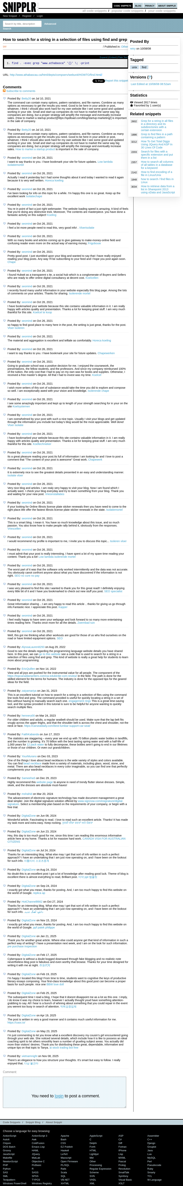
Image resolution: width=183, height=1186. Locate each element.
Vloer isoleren (16, 328)
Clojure (7, 1143)
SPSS (35, 1176)
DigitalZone (29, 816)
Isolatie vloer (15, 476)
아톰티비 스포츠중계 (36, 861)
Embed (112, 57)
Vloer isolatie (15, 425)
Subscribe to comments (19, 91)
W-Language (154, 1180)
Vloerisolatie (86, 228)
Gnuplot (151, 1147)
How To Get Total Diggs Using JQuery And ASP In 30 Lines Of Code (157, 144)
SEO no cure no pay (26, 576)
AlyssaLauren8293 (33, 647)
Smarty (151, 1173)
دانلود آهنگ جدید (34, 912)
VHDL (93, 1180)
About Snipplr (54, 1122)
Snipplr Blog (33, 1122)
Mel (92, 1158)
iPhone (122, 1151)
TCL (149, 1176)
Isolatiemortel (114, 510)
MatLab (36, 1158)
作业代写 (44, 965)
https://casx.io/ (16, 1023)
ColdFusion (38, 1143)
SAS (5, 1173)
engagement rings (80, 701)
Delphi (93, 1143)
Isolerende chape (98, 391)
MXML (122, 1158)
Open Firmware (69, 1162)
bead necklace (32, 764)
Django (151, 1143)
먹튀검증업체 (68, 1007)
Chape (12, 262)
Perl (149, 1162)
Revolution (124, 1169)
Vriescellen (14, 529)
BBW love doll (55, 984)
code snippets (122, 5)
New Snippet (10, 15)
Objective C (38, 1162)
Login (40, 15)
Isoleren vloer (118, 541)
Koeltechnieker (42, 444)
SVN (92, 1176)
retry (133, 48)
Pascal (122, 1162)
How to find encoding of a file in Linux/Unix (156, 173)
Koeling (51, 215)
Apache (65, 1136)
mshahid (27, 794)
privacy (149, 5)
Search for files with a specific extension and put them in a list (157, 154)
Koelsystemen (21, 407)
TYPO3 (36, 1180)
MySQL (151, 1158)
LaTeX (64, 1154)
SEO (60, 638)
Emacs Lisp (38, 1147)
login (59, 1096)
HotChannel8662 (32, 902)
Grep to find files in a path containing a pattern (157, 136)
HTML (93, 1151)
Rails (63, 1169)
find (144, 67)
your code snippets (162, 10)
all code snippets (94, 10)
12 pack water (35, 745)
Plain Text (123, 57)
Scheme (94, 1173)
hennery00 (28, 716)
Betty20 (26, 99)
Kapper (63, 607)
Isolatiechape (34, 196)
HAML (35, 1151)
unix (134, 67)
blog (138, 5)
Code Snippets (11, 1122)
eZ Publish (67, 1147)
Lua (149, 1154)
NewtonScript (10, 1162)
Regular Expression (100, 1169)
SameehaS (28, 778)
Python (7, 1169)
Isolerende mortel (79, 294)
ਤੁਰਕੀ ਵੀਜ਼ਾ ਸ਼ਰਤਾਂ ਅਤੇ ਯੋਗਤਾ (77, 823)
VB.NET (65, 1180)
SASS (35, 1173)
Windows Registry (42, 1184)
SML (5, 1176)
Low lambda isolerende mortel (57, 557)
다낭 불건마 (31, 1064)
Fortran (122, 1147)
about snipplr (167, 5)
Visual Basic (125, 1180)
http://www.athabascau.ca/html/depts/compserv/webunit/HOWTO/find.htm (55, 75)
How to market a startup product (35, 149)
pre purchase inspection (22, 946)
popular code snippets (128, 10)
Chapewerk (95, 460)
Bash (63, 1140)
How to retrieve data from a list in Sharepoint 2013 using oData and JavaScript (158, 189)
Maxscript (66, 1158)
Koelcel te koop (42, 312)
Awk (34, 1140)
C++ (149, 1140)
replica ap (39, 893)
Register (27, 15)
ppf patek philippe (44, 928)
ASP (120, 1136)
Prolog (122, 1165)
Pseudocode (154, 1165)
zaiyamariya (29, 691)
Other (124, 46)
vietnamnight (30, 1056)
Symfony (123, 1176)
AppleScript (96, 1136)
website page (44, 782)
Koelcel (96, 375)
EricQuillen (28, 669)
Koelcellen (92, 278)
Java (150, 1151)
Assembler (153, 1136)
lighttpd (94, 1154)
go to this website (49, 654)
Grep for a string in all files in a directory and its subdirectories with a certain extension (157, 125)
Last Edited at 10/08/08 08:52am (151, 84)
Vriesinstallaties (54, 494)
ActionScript (9, 1136)
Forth (92, 1147)
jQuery (36, 1154)
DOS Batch (9, 1147)
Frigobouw (94, 243)
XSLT (121, 1184)
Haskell (65, 1151)
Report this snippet (116, 81)
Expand (103, 57)
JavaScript (8, 1154)
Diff (120, 1143)
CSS (63, 1143)
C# (120, 1140)
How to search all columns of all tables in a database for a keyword (157, 164)
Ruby (150, 1169)
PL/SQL (65, 1165)
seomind (27, 158)
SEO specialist (113, 591)
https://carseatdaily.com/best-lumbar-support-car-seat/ (57, 726)
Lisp (120, 1154)
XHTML (65, 1184)
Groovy (7, 1151)
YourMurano (29, 756)
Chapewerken (106, 353)
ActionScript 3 (39, 1136)
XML (92, 1184)
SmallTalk (123, 1173)
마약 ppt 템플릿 (87, 877)
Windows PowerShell (14, 1184)
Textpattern (9, 1180)
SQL (63, 1176)
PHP (5, 1165)
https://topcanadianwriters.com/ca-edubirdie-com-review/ (42, 676)
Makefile (7, 1158)
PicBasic (36, 1165)
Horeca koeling (54, 181)
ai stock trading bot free (64, 1048)
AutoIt (6, 1140)
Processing (96, 1165)
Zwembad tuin (86, 623)
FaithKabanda (30, 734)
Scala (64, 1173)
